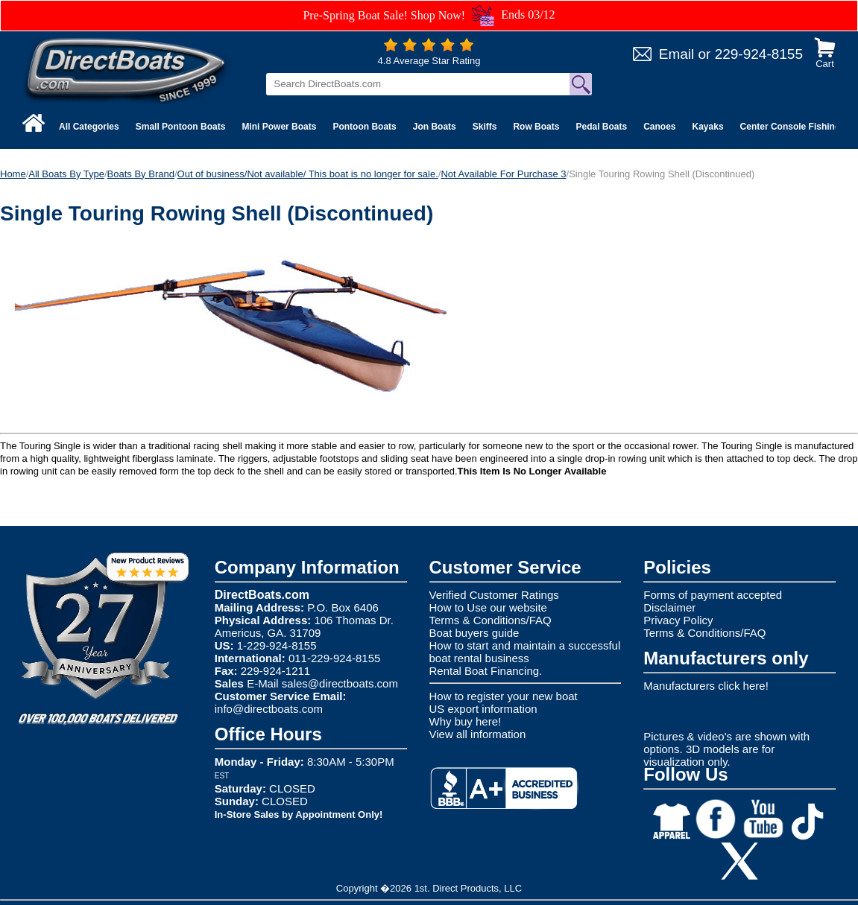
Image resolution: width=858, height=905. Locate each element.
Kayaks (708, 126)
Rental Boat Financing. (486, 670)
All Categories (89, 126)
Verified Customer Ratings (494, 594)
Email (677, 54)
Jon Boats (434, 126)
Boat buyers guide (474, 632)
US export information (483, 708)
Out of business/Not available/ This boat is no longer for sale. (307, 174)
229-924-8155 (759, 54)
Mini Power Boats (279, 126)
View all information (477, 734)
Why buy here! (465, 721)
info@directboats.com (269, 708)
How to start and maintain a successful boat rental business (525, 651)
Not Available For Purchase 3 (503, 174)
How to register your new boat (503, 696)
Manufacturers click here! (706, 685)
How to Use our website (488, 607)
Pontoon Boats (364, 126)
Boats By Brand (140, 174)
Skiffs (485, 126)
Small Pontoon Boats (181, 126)
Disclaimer (669, 607)
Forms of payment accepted (712, 594)
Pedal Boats (601, 126)
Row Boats (536, 126)
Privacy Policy (678, 620)
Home (13, 174)
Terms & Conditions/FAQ (490, 620)
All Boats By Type (66, 174)
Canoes (659, 126)
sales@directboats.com (340, 683)
